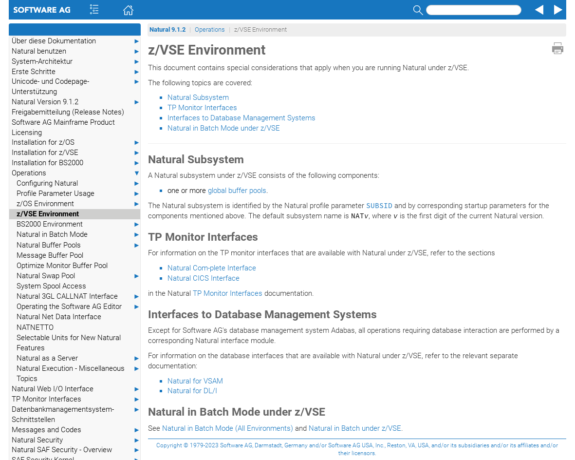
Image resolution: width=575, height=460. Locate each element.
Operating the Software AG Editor (78, 307)
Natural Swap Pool (78, 276)
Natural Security (76, 440)
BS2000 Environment (78, 224)
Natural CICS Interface (203, 278)
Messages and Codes (76, 430)
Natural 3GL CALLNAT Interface (78, 296)
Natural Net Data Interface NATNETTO (59, 321)
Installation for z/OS (76, 142)
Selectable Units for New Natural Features (69, 342)
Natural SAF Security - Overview (76, 450)
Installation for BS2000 (76, 163)
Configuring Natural (78, 183)
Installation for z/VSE (76, 153)
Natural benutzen (76, 51)
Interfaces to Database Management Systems (241, 118)
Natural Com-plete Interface (211, 268)
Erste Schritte (76, 72)
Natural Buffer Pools (78, 245)
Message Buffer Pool (50, 255)
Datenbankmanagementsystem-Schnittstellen (76, 414)
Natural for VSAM (195, 381)
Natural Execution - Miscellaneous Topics (78, 373)
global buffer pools (237, 190)
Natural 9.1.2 (167, 29)
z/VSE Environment (48, 214)
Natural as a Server (78, 358)
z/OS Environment (78, 204)
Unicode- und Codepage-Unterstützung (76, 86)
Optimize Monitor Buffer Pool (62, 265)
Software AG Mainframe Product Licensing (63, 127)
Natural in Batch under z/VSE (355, 428)
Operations (76, 173)
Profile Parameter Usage (78, 194)
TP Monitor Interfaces (76, 399)
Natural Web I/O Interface (76, 389)
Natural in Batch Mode (78, 235)
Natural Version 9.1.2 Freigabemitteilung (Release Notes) (76, 106)
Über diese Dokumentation (76, 41)
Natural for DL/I (192, 390)
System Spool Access (51, 286)
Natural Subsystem (198, 97)
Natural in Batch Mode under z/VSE (223, 128)
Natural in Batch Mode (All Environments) (227, 428)
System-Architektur (76, 62)
